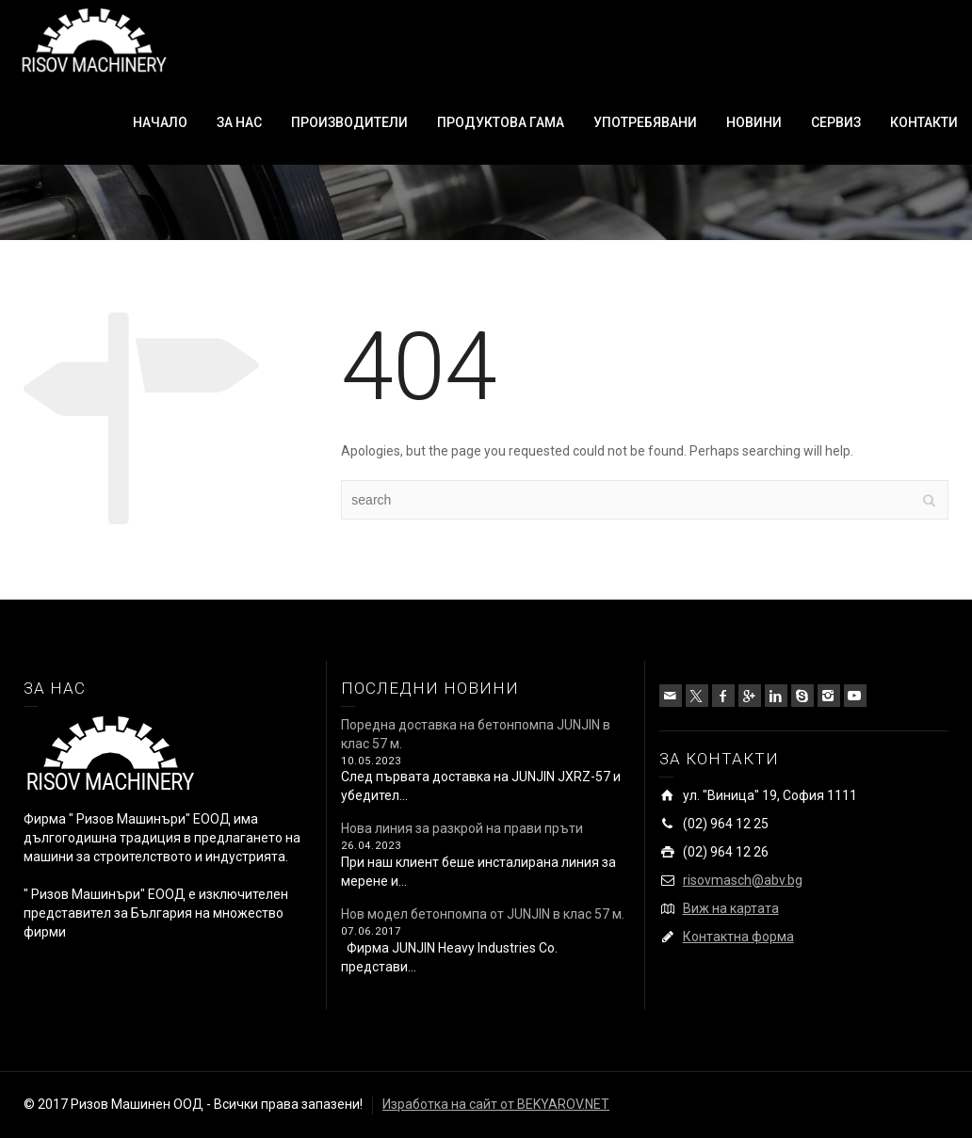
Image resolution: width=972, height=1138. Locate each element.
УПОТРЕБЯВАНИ (645, 122)
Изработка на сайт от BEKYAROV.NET (495, 1104)
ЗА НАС (239, 122)
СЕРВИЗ (836, 122)
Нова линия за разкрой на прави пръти (462, 828)
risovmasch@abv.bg (742, 880)
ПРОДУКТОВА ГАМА (500, 122)
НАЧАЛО (160, 122)
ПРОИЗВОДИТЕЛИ (349, 122)
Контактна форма (738, 936)
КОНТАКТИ (924, 122)
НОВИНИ (754, 122)
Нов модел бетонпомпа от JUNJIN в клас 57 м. (482, 914)
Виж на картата (731, 908)
